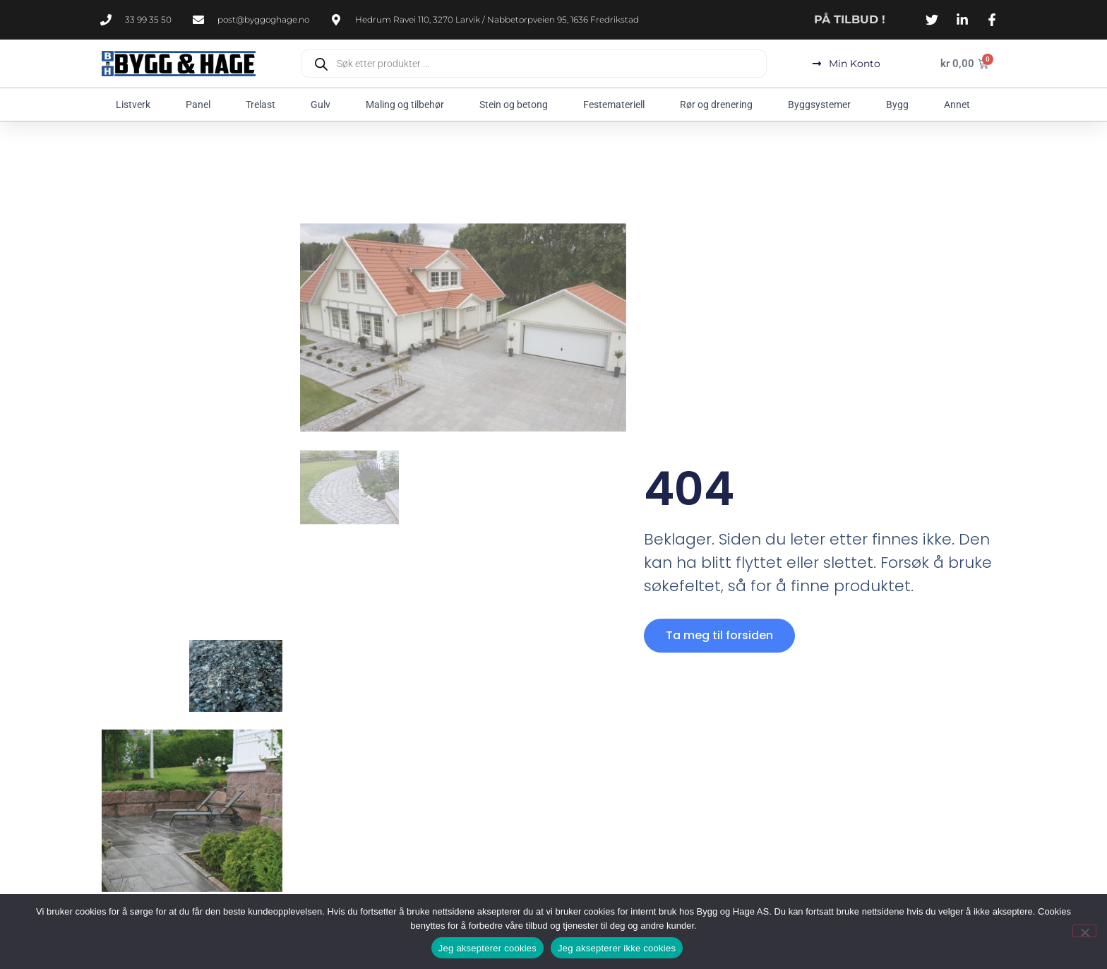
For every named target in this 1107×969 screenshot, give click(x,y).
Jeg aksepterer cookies (487, 948)
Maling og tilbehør (408, 104)
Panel (201, 104)
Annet (960, 104)
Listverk (136, 104)
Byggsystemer (823, 104)
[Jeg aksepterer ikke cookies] (1084, 931)
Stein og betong (517, 104)
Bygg (901, 104)
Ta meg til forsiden (719, 635)
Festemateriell (617, 104)
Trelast (264, 104)
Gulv (324, 104)
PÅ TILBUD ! (849, 19)
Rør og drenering (720, 104)
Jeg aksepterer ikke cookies (617, 948)
